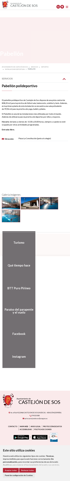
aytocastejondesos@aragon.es (35, 418)
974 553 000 (34, 416)
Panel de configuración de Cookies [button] (19, 475)
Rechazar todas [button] (27, 470)
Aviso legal (36, 426)
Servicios (34, 67)
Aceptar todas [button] (11, 470)
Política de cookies (43, 429)
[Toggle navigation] (67, 7)
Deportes (44, 67)
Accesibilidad (26, 429)
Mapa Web (24, 426)
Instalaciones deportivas (15, 69)
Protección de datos (52, 426)
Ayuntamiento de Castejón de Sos (15, 67)
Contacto (12, 426)
